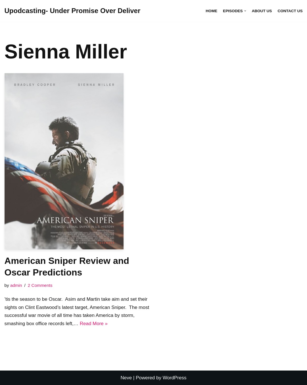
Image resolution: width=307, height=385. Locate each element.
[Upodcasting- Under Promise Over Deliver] (73, 11)
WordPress (175, 377)
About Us (262, 11)
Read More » (94, 323)
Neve (126, 377)
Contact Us (289, 11)
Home (211, 11)
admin (16, 285)
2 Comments (40, 285)
